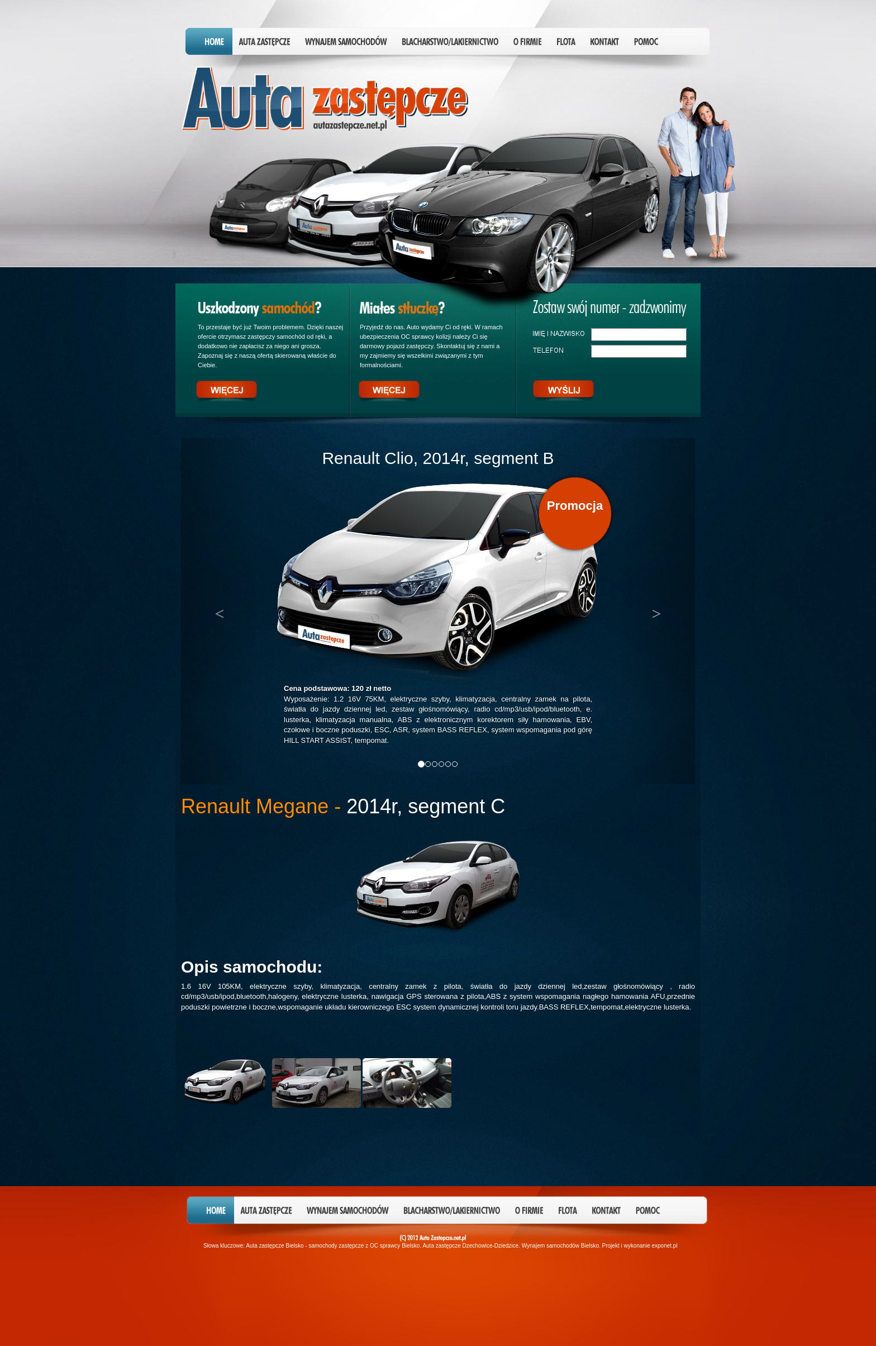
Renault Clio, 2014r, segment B (438, 458)
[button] (219, 611)
